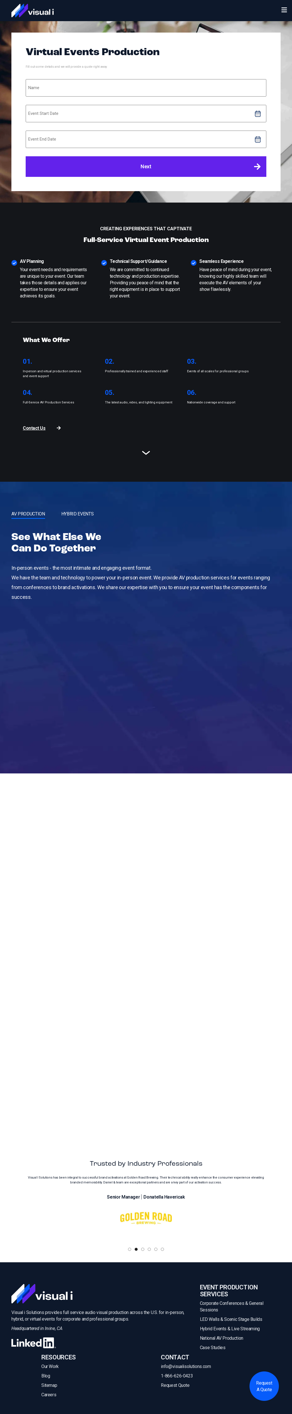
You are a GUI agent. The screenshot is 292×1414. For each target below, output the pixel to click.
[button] (129, 1249)
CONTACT (175, 1357)
